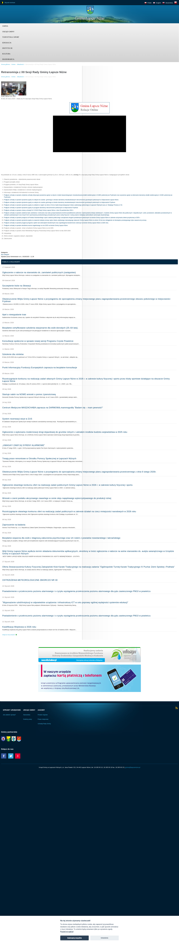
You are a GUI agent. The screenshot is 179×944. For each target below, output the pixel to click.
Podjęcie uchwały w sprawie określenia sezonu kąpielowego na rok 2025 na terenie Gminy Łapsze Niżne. (36, 225)
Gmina (5, 26)
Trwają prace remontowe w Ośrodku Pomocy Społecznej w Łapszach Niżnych (39, 458)
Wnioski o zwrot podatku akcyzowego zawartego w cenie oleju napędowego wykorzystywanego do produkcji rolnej (56, 498)
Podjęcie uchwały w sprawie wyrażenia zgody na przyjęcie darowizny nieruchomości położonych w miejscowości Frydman (41, 207)
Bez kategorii (5, 254)
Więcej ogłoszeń (8, 635)
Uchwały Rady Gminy (44, 723)
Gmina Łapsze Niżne (89, 18)
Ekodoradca (8, 59)
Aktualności (20, 64)
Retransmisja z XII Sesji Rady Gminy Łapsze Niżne (41, 64)
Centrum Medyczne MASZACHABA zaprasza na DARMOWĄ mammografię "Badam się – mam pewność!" (52, 407)
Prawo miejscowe (43, 719)
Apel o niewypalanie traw (14, 314)
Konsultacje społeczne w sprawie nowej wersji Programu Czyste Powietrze (37, 341)
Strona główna (5, 64)
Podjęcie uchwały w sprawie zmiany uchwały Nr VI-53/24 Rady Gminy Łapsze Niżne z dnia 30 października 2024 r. (39, 210)
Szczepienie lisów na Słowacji (16, 286)
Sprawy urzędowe (12, 710)
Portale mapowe (43, 715)
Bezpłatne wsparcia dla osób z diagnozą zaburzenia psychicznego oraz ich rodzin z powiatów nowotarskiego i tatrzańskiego (61, 538)
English (158, 3)
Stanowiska (26, 715)
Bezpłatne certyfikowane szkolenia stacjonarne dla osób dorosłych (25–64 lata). (40, 328)
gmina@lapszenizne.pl (132, 767)
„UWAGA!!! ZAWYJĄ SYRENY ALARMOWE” (23, 445)
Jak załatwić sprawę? (9, 715)
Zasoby (41, 710)
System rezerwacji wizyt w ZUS (17, 419)
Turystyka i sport (10, 37)
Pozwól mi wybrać (67, 932)
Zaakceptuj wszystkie (74, 938)
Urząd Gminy (8, 32)
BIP (175, 3)
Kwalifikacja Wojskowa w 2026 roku (19, 627)
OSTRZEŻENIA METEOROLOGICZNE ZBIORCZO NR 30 (30, 580)
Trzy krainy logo (172, 10)
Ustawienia (104, 938)
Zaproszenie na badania (13, 525)
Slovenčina (169, 3)
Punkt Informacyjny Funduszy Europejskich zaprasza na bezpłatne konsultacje (39, 367)
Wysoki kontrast (10, 2)
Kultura (6, 54)
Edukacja (6, 43)
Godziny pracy (27, 719)
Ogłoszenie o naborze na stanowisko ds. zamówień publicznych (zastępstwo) (39, 272)
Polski (149, 3)
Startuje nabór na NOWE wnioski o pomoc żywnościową (29, 394)
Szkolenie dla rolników (13, 354)
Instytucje (7, 48)
